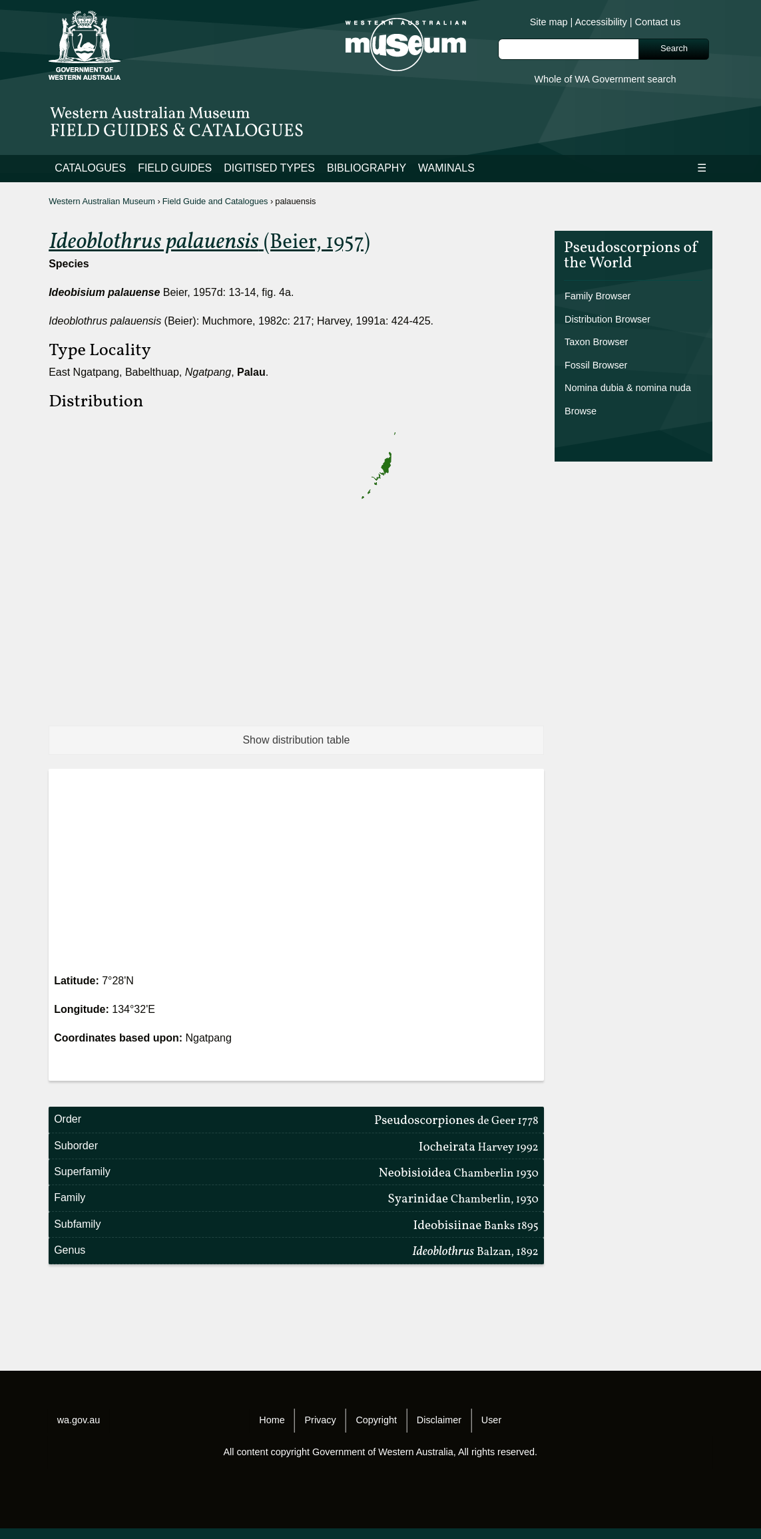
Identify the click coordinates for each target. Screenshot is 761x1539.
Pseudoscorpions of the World (630, 258)
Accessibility (601, 22)
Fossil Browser (596, 365)
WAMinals (446, 168)
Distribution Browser (607, 319)
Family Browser (598, 296)
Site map (549, 22)
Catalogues (90, 168)
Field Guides (175, 168)
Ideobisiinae (475, 1225)
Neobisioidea (459, 1173)
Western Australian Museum (102, 201)
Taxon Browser (596, 342)
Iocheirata (479, 1147)
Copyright (376, 1420)
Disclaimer (439, 1420)
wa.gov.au (79, 1420)
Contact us (658, 22)
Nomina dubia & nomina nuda (628, 387)
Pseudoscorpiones (456, 1120)
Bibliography (366, 168)
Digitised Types (269, 168)
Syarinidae (463, 1199)
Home (271, 1420)
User (491, 1420)
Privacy (320, 1420)
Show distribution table (296, 740)
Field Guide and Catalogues (215, 201)
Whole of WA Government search (605, 79)
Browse (581, 411)
